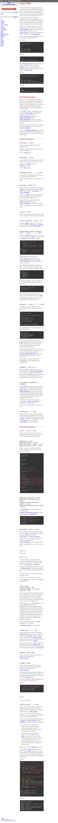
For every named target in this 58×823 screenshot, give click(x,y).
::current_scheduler (4, 24)
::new (2, 25)
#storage (2, 41)
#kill (1, 38)
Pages (4, 4)
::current (2, 23)
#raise (2, 39)
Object (2, 13)
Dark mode (18, 1)
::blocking (2, 21)
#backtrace (3, 33)
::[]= (1, 19)
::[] (1, 18)
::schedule (3, 27)
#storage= (2, 43)
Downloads (11, 1)
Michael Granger (12, 820)
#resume (2, 40)
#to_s (2, 44)
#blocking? (3, 35)
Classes (8, 4)
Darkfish (6, 820)
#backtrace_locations (5, 34)
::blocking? (3, 22)
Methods (13, 4)
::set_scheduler (3, 29)
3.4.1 (5, 1)
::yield (2, 30)
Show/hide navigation (9, 9)
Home (1, 1)
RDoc (7, 819)
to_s (25, 553)
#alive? (2, 32)
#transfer (2, 45)
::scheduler (3, 28)
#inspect (2, 37)
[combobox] (9, 6)
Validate (2, 818)
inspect (28, 700)
